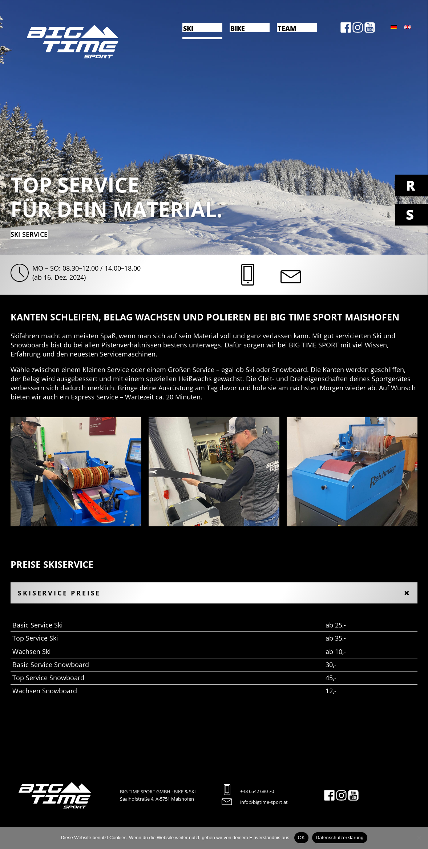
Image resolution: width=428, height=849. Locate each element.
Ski (188, 28)
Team (287, 28)
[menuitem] (394, 26)
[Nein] (419, 837)
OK (301, 837)
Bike (237, 28)
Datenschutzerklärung (339, 837)
